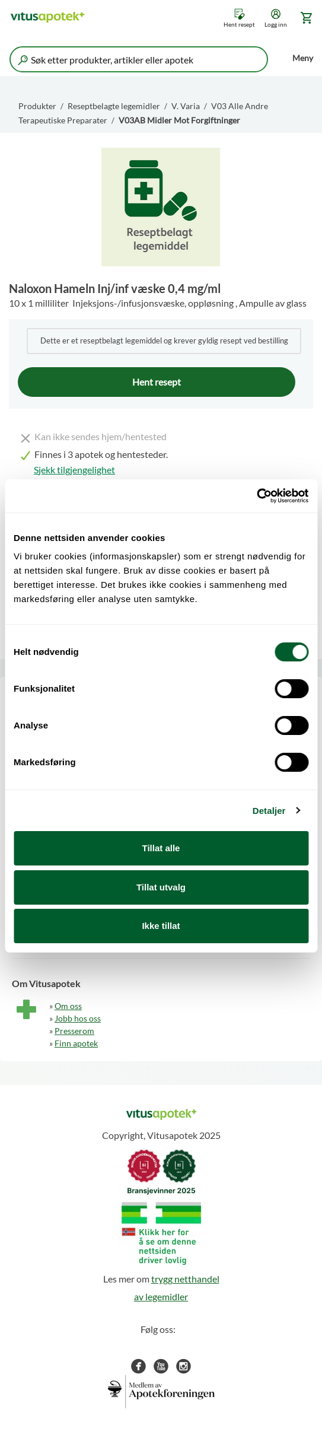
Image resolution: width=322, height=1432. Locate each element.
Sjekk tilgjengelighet (74, 469)
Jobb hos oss (78, 1018)
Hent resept (239, 24)
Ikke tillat (161, 926)
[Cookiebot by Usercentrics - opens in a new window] (256, 496)
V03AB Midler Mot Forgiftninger (179, 120)
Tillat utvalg (161, 887)
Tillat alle (161, 848)
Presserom (74, 1031)
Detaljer (269, 811)
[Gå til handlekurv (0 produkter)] (305, 17)
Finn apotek (76, 1043)
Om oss (68, 1006)
